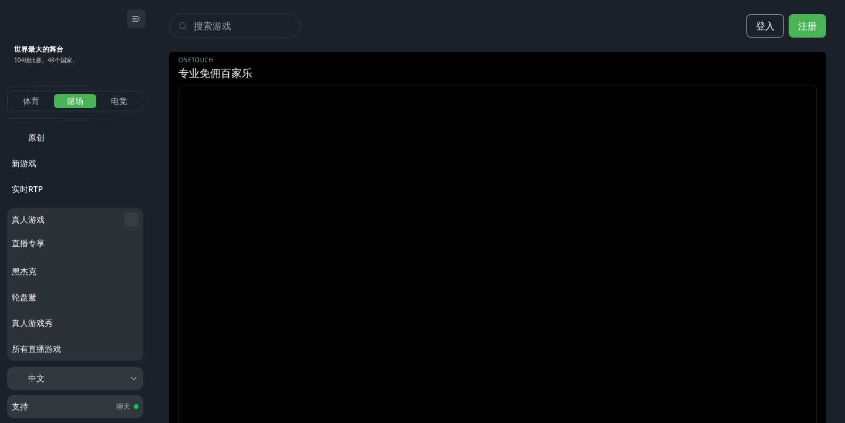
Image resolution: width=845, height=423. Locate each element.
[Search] (247, 26)
